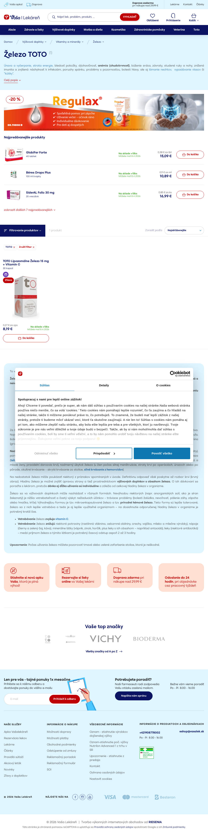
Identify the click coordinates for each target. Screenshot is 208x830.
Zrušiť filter (26, 247)
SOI (49, 769)
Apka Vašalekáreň (16, 732)
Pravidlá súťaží (13, 757)
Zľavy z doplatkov (15, 775)
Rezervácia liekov (15, 738)
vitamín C (61, 519)
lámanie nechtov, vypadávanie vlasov (175, 69)
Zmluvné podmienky (174, 827)
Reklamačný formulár (61, 763)
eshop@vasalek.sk (192, 731)
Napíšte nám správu (133, 696)
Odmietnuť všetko (46, 453)
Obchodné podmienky (61, 744)
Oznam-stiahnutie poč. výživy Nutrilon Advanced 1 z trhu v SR (109, 746)
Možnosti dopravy (59, 732)
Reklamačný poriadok (61, 757)
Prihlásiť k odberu (64, 699)
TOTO (10, 247)
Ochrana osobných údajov (107, 772)
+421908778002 (150, 732)
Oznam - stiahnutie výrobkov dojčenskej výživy (109, 734)
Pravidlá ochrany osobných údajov (113, 827)
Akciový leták (12, 763)
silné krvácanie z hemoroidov (103, 469)
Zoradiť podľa (153, 230)
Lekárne (9, 744)
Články (8, 750)
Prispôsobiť (104, 453)
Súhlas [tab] (45, 385)
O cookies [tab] (163, 385)
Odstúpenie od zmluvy (61, 750)
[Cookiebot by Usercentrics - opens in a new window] (173, 374)
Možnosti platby (57, 738)
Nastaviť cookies (101, 779)
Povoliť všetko (162, 453)
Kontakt (95, 766)
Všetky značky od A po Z (104, 651)
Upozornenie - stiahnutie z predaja (107, 758)
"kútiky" (8, 73)
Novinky (9, 769)
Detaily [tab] (104, 385)
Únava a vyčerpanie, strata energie (28, 65)
